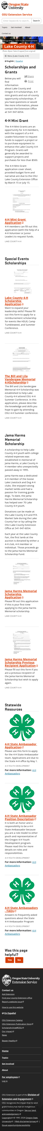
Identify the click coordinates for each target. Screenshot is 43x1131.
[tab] (21, 56)
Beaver (10, 1040)
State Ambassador (21, 745)
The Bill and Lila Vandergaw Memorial (20, 379)
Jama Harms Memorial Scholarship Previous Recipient (22, 662)
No (19, 960)
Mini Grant (15, 220)
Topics (4, 27)
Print (30, 81)
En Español (10, 1013)
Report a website (13, 1001)
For (11, 1077)
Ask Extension (8, 994)
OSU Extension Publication (17, 1024)
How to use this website (12, 1007)
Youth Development (26, 40)
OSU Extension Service (17, 14)
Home (5, 1050)
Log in (5, 1081)
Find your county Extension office (17, 998)
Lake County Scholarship (16, 301)
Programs (8, 40)
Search (36, 20)
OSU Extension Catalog (12, 1020)
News (4, 1035)
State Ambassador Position (21, 817)
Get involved (16, 27)
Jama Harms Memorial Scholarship (21, 594)
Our (8, 1031)
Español (19, 61)
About (27, 27)
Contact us (6, 33)
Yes (10, 960)
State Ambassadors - (21, 909)
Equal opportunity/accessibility (16, 1125)
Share (29, 76)
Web (26, 1121)
